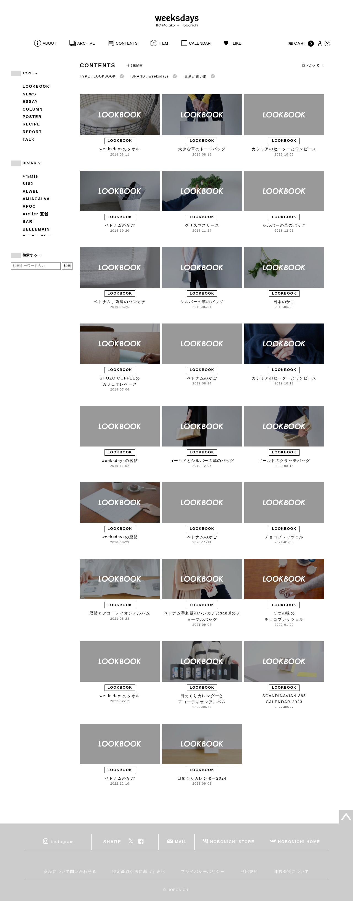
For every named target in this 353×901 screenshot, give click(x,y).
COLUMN (33, 109)
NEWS (29, 94)
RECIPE (31, 124)
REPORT (32, 132)
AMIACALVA (36, 199)
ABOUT (50, 43)
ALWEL (31, 191)
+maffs (30, 176)
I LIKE (236, 43)
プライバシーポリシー (203, 871)
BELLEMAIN (36, 229)
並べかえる (313, 65)
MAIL (181, 841)
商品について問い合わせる (70, 871)
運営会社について (291, 871)
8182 (28, 183)
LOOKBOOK (36, 86)
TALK (29, 139)
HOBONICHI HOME (299, 841)
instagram (62, 841)
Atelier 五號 (36, 214)
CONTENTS (127, 43)
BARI (28, 221)
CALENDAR (199, 43)
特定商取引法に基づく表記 (138, 871)
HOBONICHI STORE (232, 841)
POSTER (32, 116)
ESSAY (30, 101)
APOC (29, 206)
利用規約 (249, 871)
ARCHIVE (86, 43)
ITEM (163, 43)
